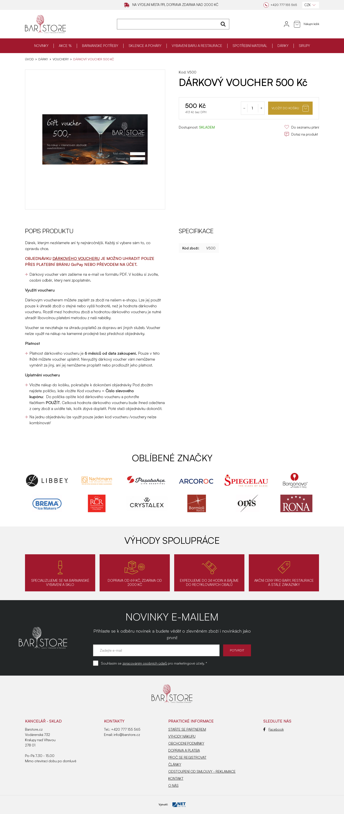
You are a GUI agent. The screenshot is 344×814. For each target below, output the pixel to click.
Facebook (273, 729)
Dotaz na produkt (301, 134)
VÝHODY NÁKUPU (181, 736)
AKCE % (65, 45)
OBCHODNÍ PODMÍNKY (186, 743)
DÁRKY (283, 45)
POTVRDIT (237, 650)
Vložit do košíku (290, 108)
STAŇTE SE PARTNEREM (187, 729)
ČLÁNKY (174, 764)
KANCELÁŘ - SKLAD (43, 721)
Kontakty (114, 721)
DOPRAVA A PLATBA (184, 750)
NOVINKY (41, 45)
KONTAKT (175, 778)
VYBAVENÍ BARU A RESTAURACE (197, 45)
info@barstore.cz (127, 734)
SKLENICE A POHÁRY (145, 45)
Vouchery (61, 59)
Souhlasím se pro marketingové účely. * (154, 663)
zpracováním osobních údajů (144, 663)
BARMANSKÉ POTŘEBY (100, 45)
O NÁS (173, 785)
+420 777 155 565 (125, 729)
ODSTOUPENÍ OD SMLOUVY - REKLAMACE (202, 771)
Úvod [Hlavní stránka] (29, 59)
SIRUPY (304, 45)
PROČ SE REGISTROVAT (187, 757)
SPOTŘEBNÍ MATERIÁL (250, 45)
